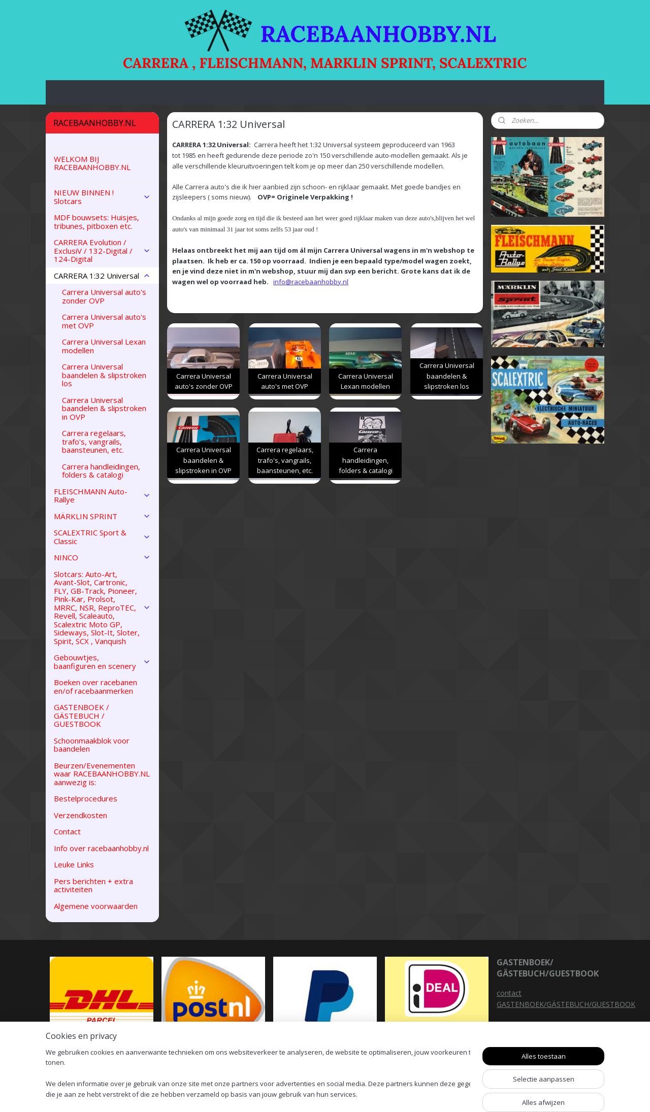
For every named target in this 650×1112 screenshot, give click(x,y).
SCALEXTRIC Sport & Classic (102, 536)
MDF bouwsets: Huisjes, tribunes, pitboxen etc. (96, 221)
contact (509, 993)
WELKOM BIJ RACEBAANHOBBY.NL (92, 163)
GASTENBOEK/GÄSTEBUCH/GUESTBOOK (566, 1004)
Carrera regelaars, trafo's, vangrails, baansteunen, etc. (94, 441)
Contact (67, 831)
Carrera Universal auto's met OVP (104, 321)
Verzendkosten (80, 815)
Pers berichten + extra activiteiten (93, 885)
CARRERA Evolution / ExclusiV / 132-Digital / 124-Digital (102, 250)
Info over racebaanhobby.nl (101, 848)
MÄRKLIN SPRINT (102, 516)
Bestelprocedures (85, 798)
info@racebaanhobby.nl (310, 281)
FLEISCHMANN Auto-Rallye (102, 495)
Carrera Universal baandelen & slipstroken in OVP (104, 408)
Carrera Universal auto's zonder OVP (104, 296)
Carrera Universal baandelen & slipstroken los (104, 374)
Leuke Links (74, 864)
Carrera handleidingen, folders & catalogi (101, 470)
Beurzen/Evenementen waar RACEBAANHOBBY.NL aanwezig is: (102, 773)
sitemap (368, 1093)
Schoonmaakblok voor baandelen (91, 744)
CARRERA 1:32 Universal (102, 276)
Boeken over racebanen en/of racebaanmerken (95, 686)
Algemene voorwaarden (96, 906)
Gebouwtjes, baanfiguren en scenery (102, 661)
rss (389, 1093)
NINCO (102, 557)
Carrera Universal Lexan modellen (104, 345)
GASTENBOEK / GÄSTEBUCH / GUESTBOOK (81, 715)
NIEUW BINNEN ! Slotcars (102, 196)
